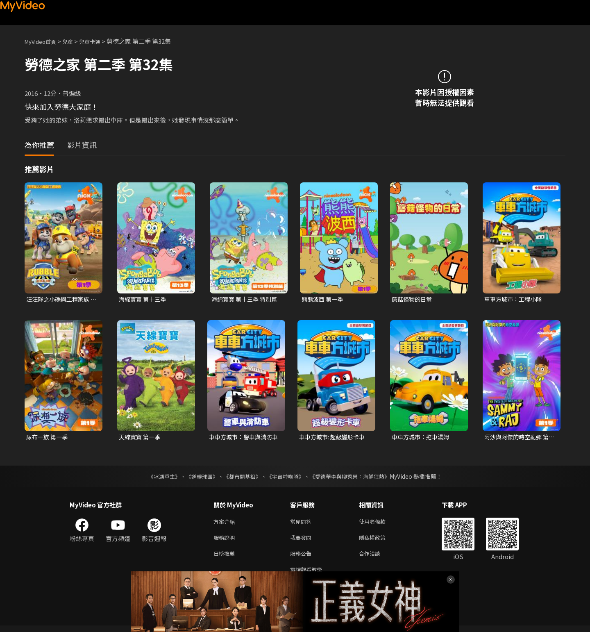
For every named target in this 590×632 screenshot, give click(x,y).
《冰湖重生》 (157, 478)
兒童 (74, 41)
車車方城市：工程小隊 (515, 299)
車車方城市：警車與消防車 (243, 438)
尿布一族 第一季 (48, 438)
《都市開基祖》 (240, 478)
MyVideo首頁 (43, 41)
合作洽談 (376, 558)
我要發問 (302, 541)
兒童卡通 (98, 41)
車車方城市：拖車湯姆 (422, 438)
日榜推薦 (225, 558)
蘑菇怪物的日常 (413, 299)
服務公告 (302, 558)
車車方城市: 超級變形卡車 (334, 438)
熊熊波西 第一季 (324, 299)
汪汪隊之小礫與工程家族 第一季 (60, 299)
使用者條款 (379, 523)
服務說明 (225, 541)
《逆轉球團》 (197, 478)
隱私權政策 (379, 541)
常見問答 (302, 523)
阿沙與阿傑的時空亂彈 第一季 (518, 438)
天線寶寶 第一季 (141, 438)
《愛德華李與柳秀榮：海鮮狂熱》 (355, 478)
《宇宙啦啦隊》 (286, 478)
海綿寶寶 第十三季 (144, 299)
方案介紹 (225, 523)
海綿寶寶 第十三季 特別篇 (246, 299)
